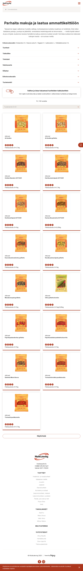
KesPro (41, 513)
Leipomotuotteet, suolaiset (41, 496)
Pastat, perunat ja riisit (41, 499)
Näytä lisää (41, 436)
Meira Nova (41, 516)
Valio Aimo (41, 518)
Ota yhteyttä (41, 536)
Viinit (41, 504)
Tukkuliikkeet (41, 509)
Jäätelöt (41, 485)
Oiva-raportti (41, 541)
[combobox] (41, 107)
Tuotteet (41, 473)
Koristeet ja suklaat (41, 491)
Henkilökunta (41, 539)
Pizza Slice (41, 502)
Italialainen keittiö (41, 479)
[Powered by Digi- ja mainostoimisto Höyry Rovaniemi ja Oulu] (49, 555)
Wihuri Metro (41, 521)
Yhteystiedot (41, 532)
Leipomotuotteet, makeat (41, 493)
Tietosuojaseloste (41, 544)
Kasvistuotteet (41, 488)
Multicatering (41, 526)
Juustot (41, 482)
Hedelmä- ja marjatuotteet (41, 477)
